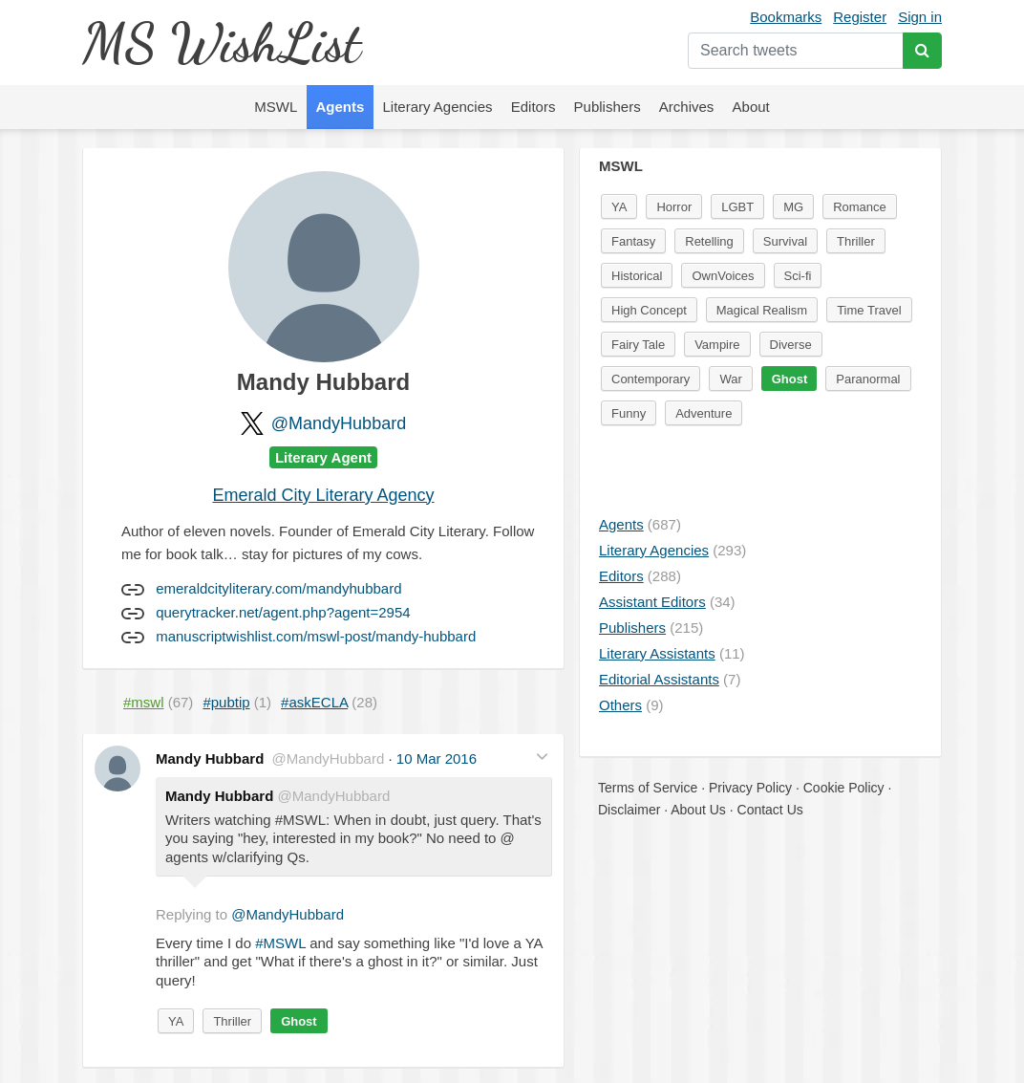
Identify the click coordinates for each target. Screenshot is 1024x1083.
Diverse (791, 344)
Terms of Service (647, 787)
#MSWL (280, 943)
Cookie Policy (844, 787)
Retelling (709, 241)
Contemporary (650, 379)
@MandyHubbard (338, 423)
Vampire (716, 344)
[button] (542, 757)
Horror (674, 207)
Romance (859, 207)
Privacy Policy (750, 787)
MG (793, 207)
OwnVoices (723, 276)
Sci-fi (798, 276)
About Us (698, 809)
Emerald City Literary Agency (323, 495)
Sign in (920, 17)
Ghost (299, 1021)
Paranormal (868, 379)
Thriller (232, 1021)
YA (175, 1021)
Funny (628, 413)
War (730, 379)
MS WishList (221, 43)
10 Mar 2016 (436, 758)
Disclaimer (629, 809)
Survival (785, 241)
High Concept (649, 310)
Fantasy (633, 241)
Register (859, 17)
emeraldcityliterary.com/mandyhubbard (278, 588)
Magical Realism (761, 310)
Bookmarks (785, 17)
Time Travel (869, 310)
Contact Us (770, 809)
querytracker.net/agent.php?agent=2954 (283, 612)
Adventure (703, 413)
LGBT (737, 207)
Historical (636, 276)
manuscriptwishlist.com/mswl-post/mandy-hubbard (316, 636)
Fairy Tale (638, 344)
